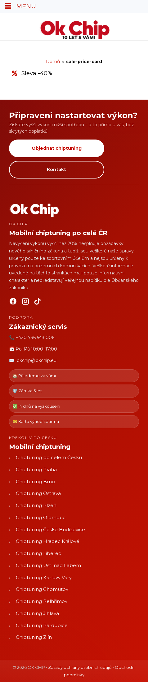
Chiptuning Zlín (34, 637)
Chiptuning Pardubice (42, 625)
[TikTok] (38, 302)
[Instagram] (25, 302)
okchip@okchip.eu (36, 360)
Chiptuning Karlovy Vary (44, 577)
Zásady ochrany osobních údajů (80, 667)
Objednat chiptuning (57, 148)
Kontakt (56, 169)
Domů (53, 61)
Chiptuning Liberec (38, 553)
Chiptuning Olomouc (40, 517)
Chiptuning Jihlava (37, 613)
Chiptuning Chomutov (42, 589)
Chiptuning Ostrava (38, 493)
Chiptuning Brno (35, 481)
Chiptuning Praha (36, 469)
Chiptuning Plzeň (36, 505)
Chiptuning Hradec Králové (47, 541)
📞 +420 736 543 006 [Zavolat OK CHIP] (31, 337)
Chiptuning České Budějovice (50, 529)
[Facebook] (13, 302)
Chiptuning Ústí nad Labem (48, 565)
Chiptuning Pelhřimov (41, 601)
